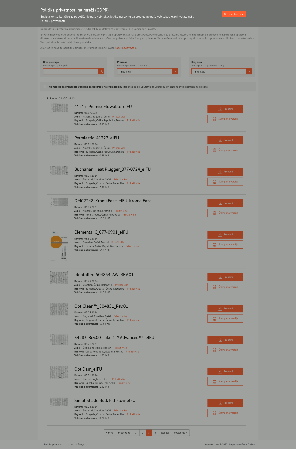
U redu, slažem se (234, 14)
